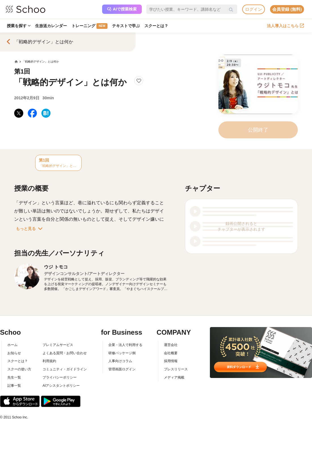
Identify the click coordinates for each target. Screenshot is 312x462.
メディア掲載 (174, 377)
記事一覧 (14, 386)
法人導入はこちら (285, 25)
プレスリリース (176, 369)
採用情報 (171, 361)
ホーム (12, 345)
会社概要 (171, 353)
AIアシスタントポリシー (61, 386)
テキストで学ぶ (126, 25)
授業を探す (19, 25)
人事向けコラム (120, 361)
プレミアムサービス (58, 345)
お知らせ (14, 353)
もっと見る (30, 228)
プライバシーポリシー (60, 377)
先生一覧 (14, 377)
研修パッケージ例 (122, 353)
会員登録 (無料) (287, 9)
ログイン (253, 9)
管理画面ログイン (122, 369)
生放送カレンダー (51, 25)
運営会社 (171, 345)
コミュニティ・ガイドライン (65, 369)
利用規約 (49, 361)
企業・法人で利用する (125, 345)
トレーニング (89, 26)
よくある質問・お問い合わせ (65, 353)
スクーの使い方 (19, 369)
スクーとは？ (156, 25)
